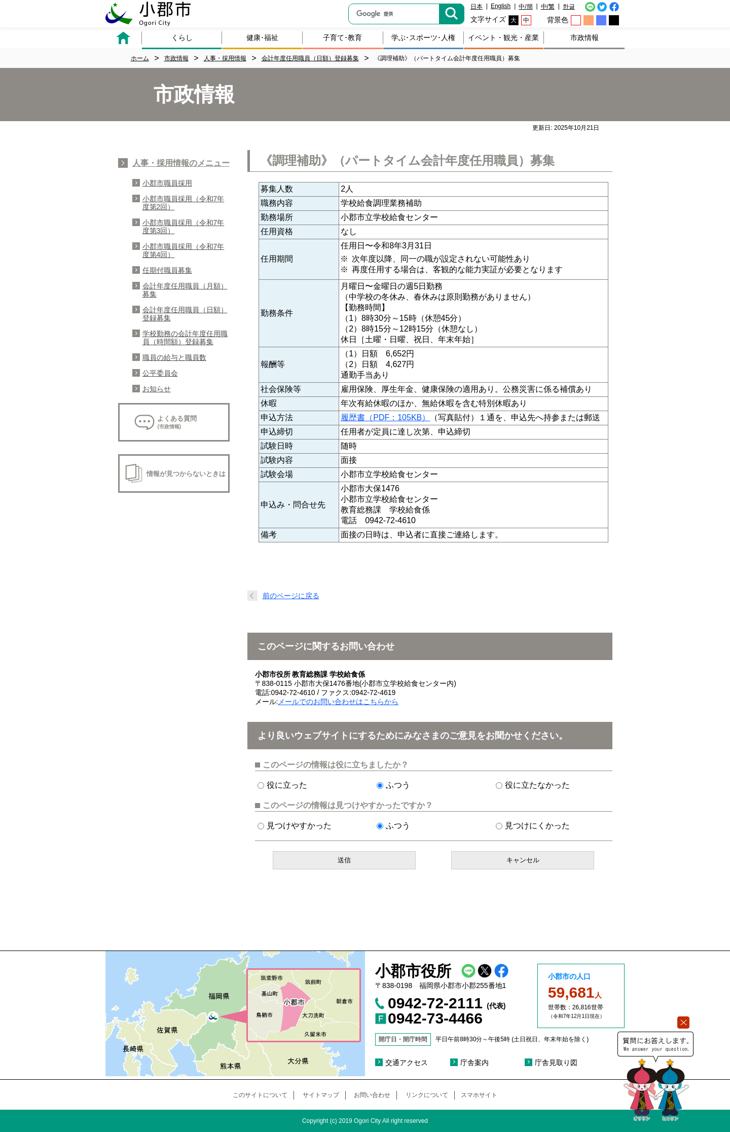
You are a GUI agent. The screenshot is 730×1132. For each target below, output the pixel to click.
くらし (182, 37)
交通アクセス (406, 1062)
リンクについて (427, 1095)
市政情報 (584, 37)
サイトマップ (321, 1095)
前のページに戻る (291, 596)
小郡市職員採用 (167, 183)
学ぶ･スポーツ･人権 (423, 37)
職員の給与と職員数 (174, 357)
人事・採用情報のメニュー (181, 163)
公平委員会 (160, 373)
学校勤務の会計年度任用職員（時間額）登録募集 (185, 338)
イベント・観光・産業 (503, 37)
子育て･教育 (342, 37)
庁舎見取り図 (556, 1062)
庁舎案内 (474, 1062)
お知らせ (156, 389)
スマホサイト (479, 1095)
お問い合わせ (372, 1095)
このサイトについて (260, 1095)
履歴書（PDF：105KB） (385, 417)
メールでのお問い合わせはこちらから (338, 702)
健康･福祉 (262, 37)
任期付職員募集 (167, 270)
